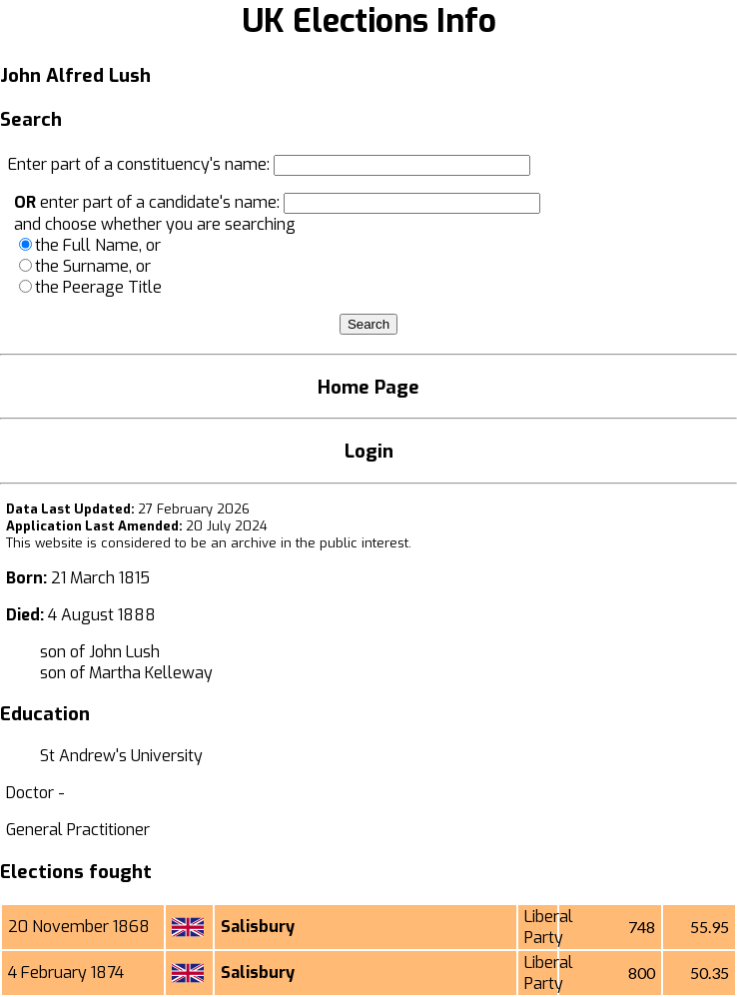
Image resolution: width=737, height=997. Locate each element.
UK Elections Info (369, 21)
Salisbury (258, 926)
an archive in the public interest (309, 542)
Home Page (368, 387)
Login (369, 451)
